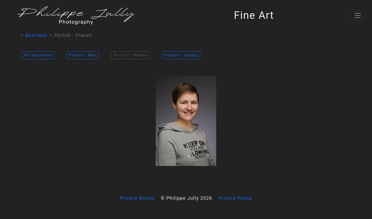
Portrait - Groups (181, 55)
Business (36, 35)
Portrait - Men (83, 55)
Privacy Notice (137, 198)
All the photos (38, 55)
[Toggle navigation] (357, 15)
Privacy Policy (235, 198)
